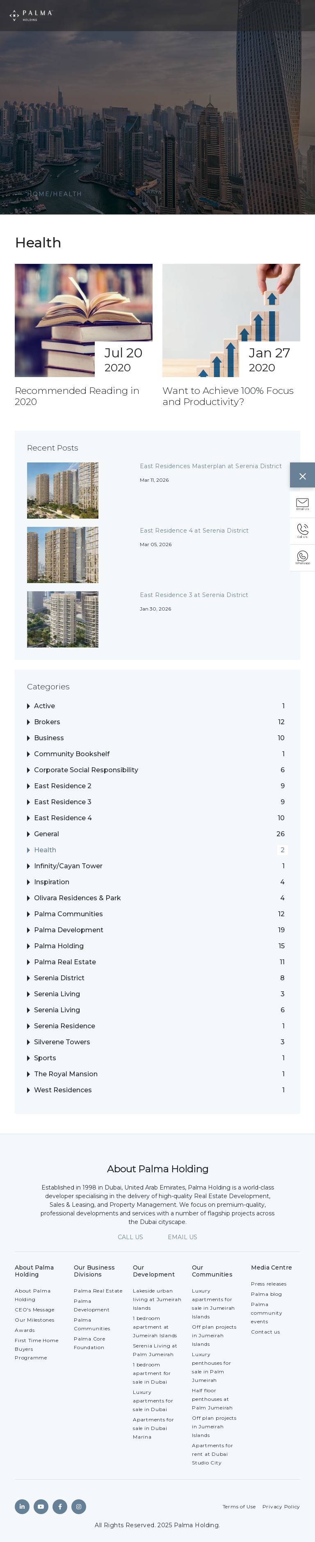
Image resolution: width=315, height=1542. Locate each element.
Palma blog (266, 1294)
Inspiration (51, 882)
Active (44, 706)
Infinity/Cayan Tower (68, 866)
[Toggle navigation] (296, 15)
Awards (25, 1330)
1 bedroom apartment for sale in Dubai (152, 1373)
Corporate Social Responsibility (86, 770)
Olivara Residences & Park (77, 898)
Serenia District (59, 978)
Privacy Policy (281, 1506)
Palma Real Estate (65, 962)
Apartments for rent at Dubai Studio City (212, 1454)
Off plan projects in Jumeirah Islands (214, 1335)
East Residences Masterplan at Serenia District (211, 466)
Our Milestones (35, 1320)
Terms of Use (239, 1506)
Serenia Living (57, 994)
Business (49, 738)
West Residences (63, 1090)
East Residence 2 (62, 786)
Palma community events (267, 1313)
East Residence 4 (63, 818)
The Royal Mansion (66, 1074)
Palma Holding (59, 946)
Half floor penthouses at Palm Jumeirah (212, 1399)
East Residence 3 (62, 802)
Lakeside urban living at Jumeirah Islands (157, 1299)
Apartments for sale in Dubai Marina (153, 1428)
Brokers (47, 722)
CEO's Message (35, 1309)
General (46, 834)
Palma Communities (68, 914)
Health (45, 850)
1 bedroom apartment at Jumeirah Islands (155, 1326)
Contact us (265, 1332)
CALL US (130, 1237)
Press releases (269, 1284)
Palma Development (68, 930)
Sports (45, 1058)
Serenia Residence (64, 1026)
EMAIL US (182, 1237)
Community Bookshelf (72, 754)
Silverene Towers (62, 1042)
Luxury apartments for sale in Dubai (153, 1400)
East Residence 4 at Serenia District (194, 530)
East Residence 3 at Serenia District (194, 595)
